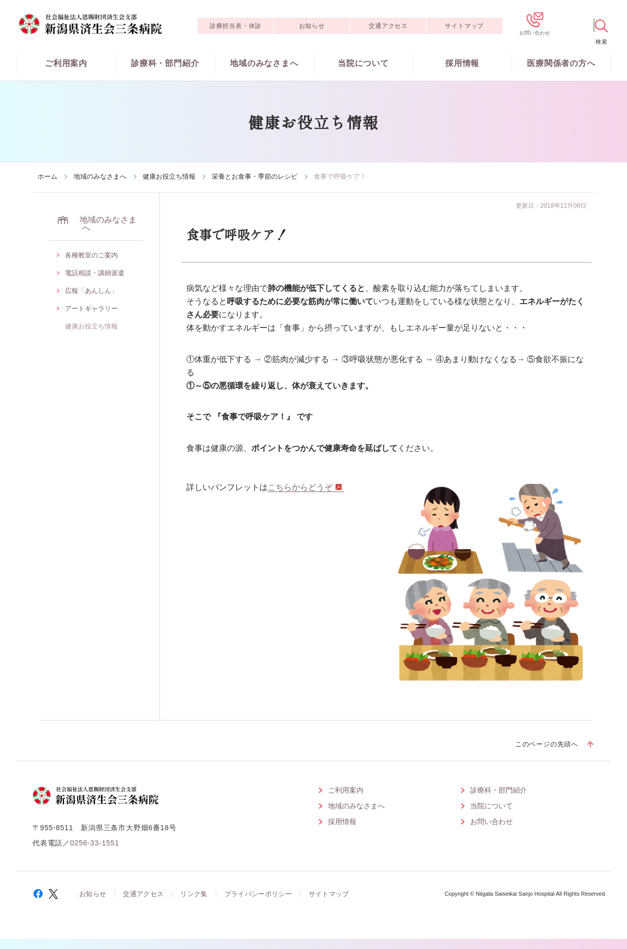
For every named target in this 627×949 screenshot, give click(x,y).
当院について (363, 63)
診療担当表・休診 (235, 25)
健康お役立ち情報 (169, 176)
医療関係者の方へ (561, 63)
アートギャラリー (91, 308)
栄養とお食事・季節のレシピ (255, 176)
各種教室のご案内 (91, 255)
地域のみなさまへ (264, 63)
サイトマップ (464, 25)
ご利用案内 (66, 63)
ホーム (47, 176)
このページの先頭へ (546, 744)
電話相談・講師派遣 (94, 273)
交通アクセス (388, 25)
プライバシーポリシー (258, 894)
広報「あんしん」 (91, 290)
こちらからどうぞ (300, 487)
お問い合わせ (491, 821)
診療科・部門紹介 (165, 63)
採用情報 (462, 63)
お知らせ (312, 25)
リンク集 (193, 894)
